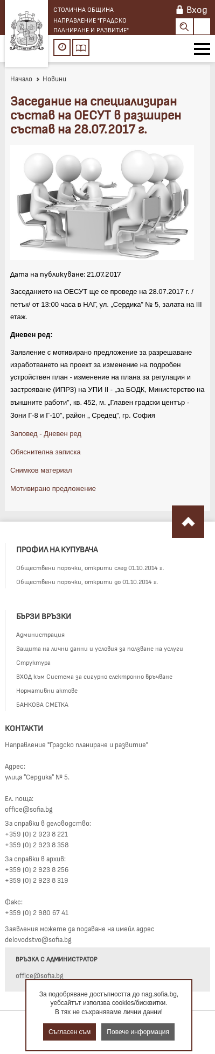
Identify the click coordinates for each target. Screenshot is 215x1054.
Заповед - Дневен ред (45, 434)
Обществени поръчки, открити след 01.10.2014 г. (90, 567)
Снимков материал (41, 470)
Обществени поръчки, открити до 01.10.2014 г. (87, 581)
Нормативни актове (47, 690)
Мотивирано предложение (53, 488)
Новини (51, 78)
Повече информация (138, 1032)
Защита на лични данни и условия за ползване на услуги (99, 648)
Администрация (40, 634)
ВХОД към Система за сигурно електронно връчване (94, 676)
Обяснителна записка (45, 452)
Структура (33, 662)
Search (184, 26)
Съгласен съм (69, 1032)
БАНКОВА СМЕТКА (42, 704)
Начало (21, 78)
